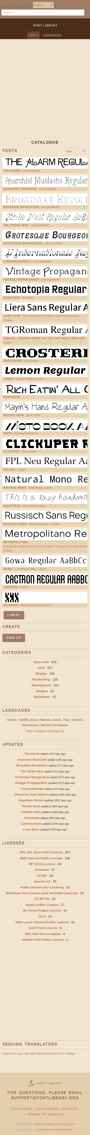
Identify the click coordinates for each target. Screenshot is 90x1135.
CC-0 (42, 916)
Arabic (12, 720)
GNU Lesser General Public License (41, 922)
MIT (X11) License (42, 864)
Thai (66, 720)
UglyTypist (12, 506)
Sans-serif (41, 662)
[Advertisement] (45, 93)
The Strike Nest (16, 225)
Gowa (7, 569)
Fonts (33, 35)
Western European (54, 725)
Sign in (23, 5)
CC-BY (42, 875)
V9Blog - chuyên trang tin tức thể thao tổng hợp (44, 338)
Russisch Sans (15, 524)
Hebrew (45, 720)
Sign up (7, 5)
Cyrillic (23, 720)
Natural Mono (14, 488)
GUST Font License (43, 928)
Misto (7, 433)
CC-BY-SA (41, 899)
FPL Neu (9, 470)
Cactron (10, 587)
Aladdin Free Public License (43, 939)
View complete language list (45, 731)
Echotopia (11, 298)
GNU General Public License (41, 858)
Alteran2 (10, 605)
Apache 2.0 (42, 881)
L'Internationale (17, 261)
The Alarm (11, 171)
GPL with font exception (43, 934)
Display (41, 673)
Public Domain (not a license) (42, 887)
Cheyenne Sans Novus (31, 794)
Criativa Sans (31, 812)
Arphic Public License (42, 905)
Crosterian (12, 361)
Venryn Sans (31, 806)
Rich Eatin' (12, 397)
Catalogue (21, 1109)
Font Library (49, 1083)
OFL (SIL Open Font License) (41, 852)
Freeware (42, 869)
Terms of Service (45, 1114)
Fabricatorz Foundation (54, 1124)
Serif (41, 668)
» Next (13, 615)
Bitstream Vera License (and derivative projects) (42, 893)
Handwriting (41, 679)
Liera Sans (12, 316)
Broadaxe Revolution (21, 207)
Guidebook (52, 35)
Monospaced (40, 685)
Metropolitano (15, 542)
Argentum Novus (31, 800)
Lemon (8, 379)
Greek (56, 720)
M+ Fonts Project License (42, 910)
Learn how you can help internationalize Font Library (38, 1053)
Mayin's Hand (13, 415)
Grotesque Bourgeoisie (22, 243)
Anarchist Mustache (20, 189)
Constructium (31, 823)
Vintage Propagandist (21, 280)
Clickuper (11, 451)
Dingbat (42, 691)
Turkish (76, 720)
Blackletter (42, 697)
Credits (70, 1109)
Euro (34, 720)
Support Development (54, 1130)
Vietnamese (30, 725)
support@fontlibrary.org (45, 1098)
